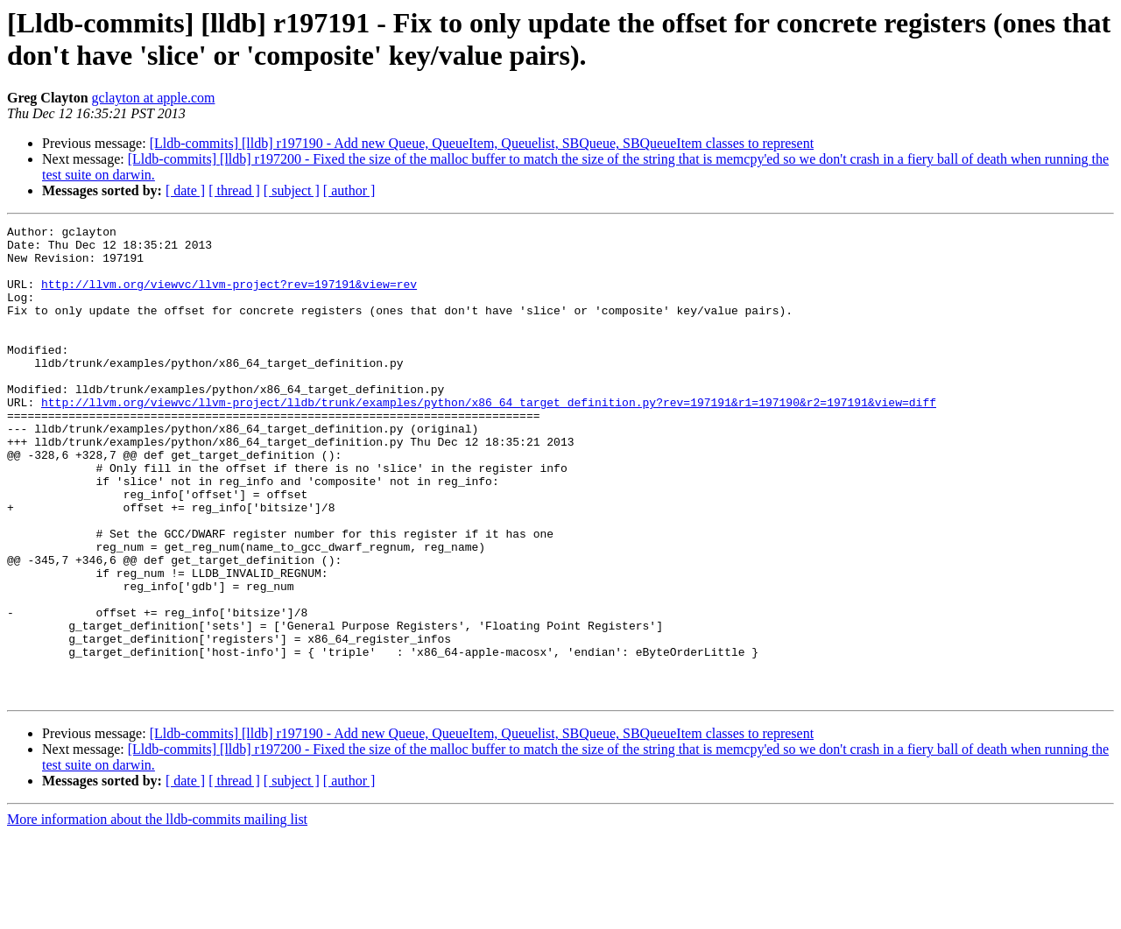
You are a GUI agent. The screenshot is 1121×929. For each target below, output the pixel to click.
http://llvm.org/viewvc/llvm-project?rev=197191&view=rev (229, 297)
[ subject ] (292, 190)
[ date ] (185, 190)
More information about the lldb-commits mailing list (157, 913)
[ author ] (349, 190)
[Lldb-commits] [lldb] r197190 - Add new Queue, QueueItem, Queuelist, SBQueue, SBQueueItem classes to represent (482, 143)
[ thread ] (234, 190)
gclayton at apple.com (153, 97)
